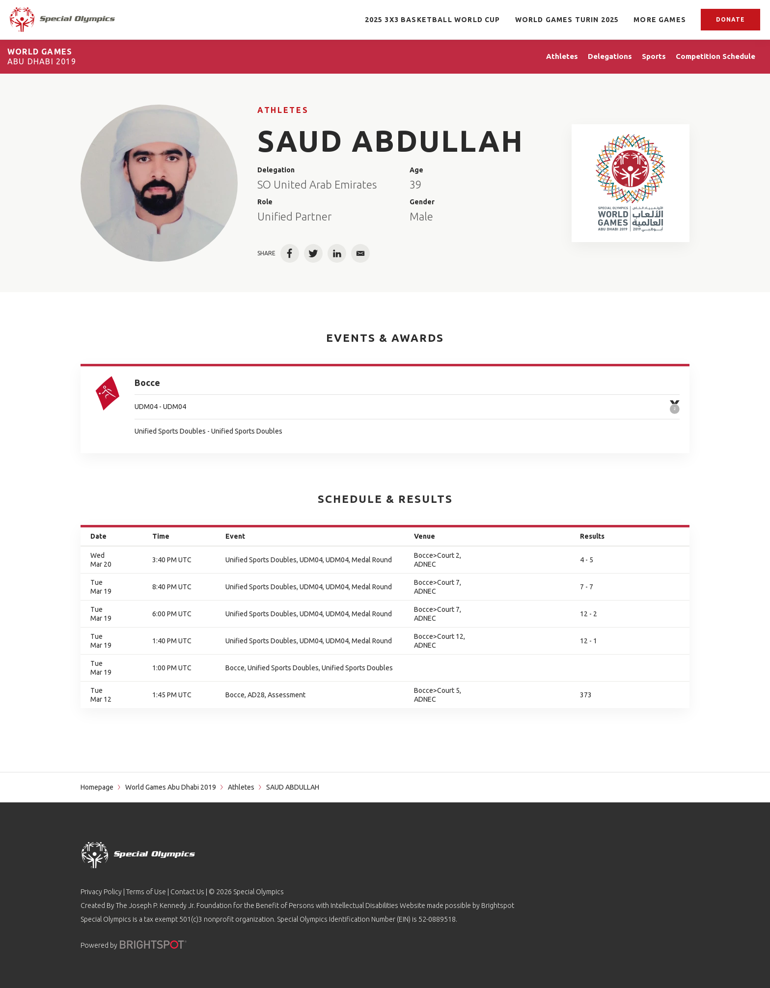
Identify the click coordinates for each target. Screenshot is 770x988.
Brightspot (497, 905)
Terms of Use (146, 892)
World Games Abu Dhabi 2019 (170, 787)
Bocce (147, 382)
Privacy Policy (101, 892)
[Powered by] (153, 944)
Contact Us (187, 892)
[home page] (62, 19)
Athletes (282, 110)
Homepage (97, 787)
